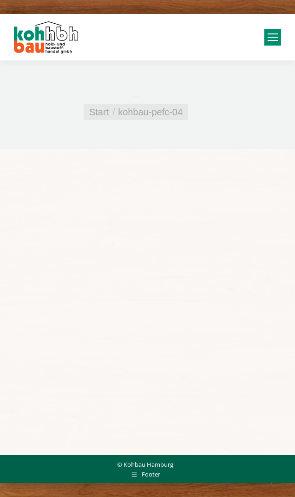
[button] (16, 480)
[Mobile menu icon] (272, 37)
